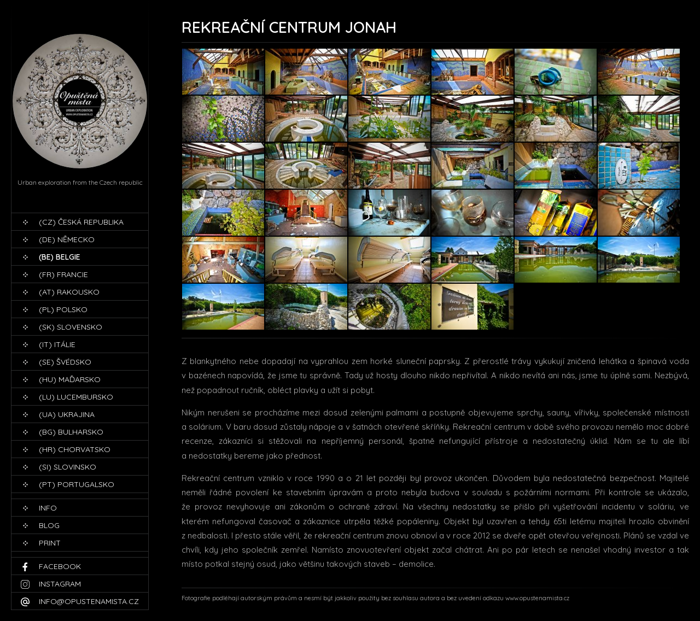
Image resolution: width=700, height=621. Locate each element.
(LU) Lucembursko (76, 397)
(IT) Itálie (57, 344)
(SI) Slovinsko (67, 467)
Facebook (60, 566)
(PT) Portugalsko (76, 484)
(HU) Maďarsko (70, 379)
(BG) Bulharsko (71, 432)
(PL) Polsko (63, 309)
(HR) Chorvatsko (74, 449)
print (50, 543)
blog (49, 525)
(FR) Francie (63, 274)
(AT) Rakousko (69, 292)
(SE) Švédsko (65, 362)
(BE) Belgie (59, 257)
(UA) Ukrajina (67, 414)
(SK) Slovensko (70, 327)
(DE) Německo (67, 239)
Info (48, 508)
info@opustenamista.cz (89, 601)
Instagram (60, 584)
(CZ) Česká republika (81, 222)
